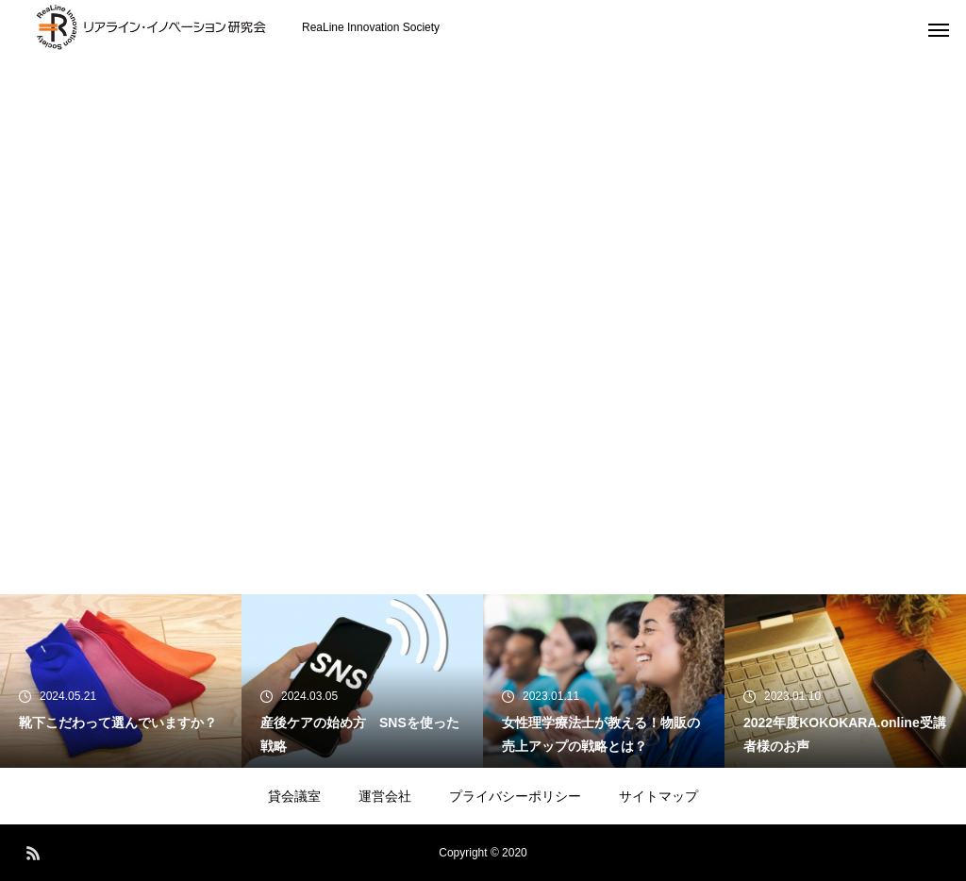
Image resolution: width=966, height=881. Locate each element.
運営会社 (384, 796)
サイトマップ (658, 796)
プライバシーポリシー (515, 796)
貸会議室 (294, 796)
